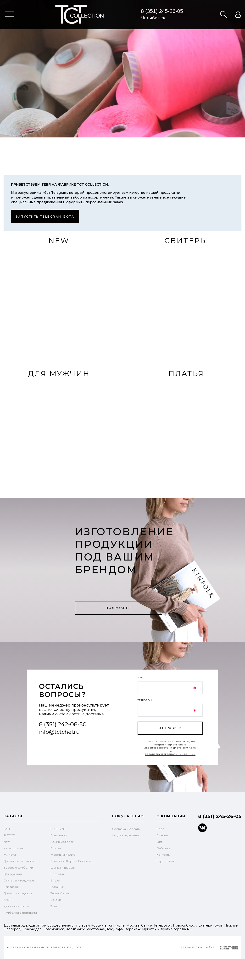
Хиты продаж (13, 848)
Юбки (8, 899)
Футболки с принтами (20, 912)
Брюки (55, 899)
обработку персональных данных (170, 754)
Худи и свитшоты (16, 906)
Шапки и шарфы (62, 867)
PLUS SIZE (57, 829)
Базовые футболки (18, 867)
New (7, 842)
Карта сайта (165, 861)
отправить (170, 728)
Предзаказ (58, 835)
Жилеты (10, 854)
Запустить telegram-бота (45, 216)
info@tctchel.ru (59, 732)
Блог (160, 829)
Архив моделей (62, 842)
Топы (54, 906)
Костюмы (57, 874)
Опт (159, 842)
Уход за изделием (125, 835)
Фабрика (163, 848)
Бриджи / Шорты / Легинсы (70, 861)
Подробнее (118, 608)
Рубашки (57, 887)
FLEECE (9, 835)
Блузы (55, 880)
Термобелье (60, 893)
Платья (55, 848)
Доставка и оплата (126, 829)
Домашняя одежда (18, 893)
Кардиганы (12, 887)
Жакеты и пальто (63, 854)
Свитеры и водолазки (20, 880)
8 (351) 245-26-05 (162, 11)
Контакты (163, 854)
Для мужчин (13, 874)
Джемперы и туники (19, 861)
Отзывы (162, 835)
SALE (7, 829)
